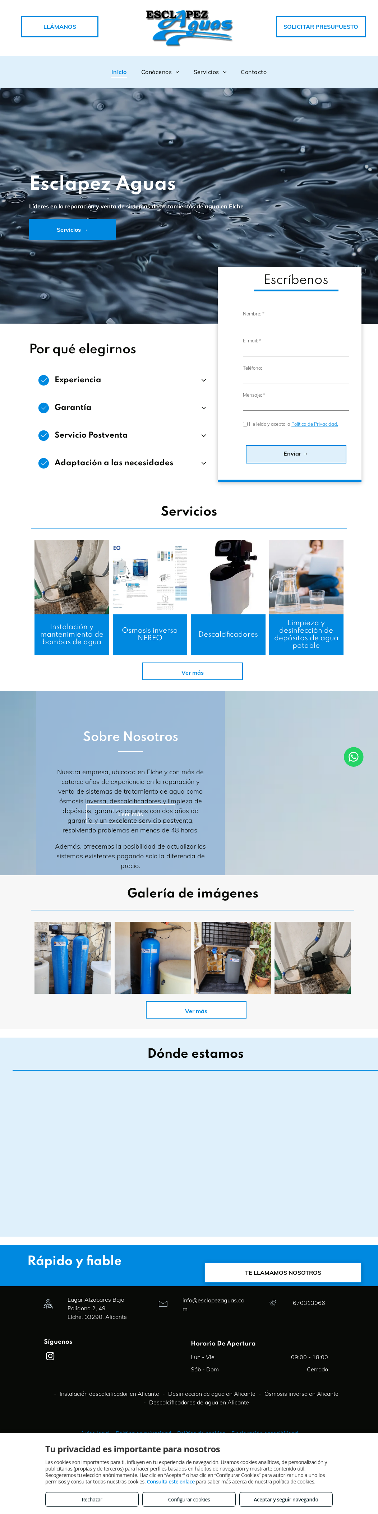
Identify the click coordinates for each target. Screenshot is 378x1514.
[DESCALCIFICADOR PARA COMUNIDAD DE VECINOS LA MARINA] (249, 1025)
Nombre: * (253, 377)
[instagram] (50, 1424)
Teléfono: (252, 432)
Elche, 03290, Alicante (97, 1384)
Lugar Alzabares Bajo (96, 1366)
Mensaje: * (254, 459)
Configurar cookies (189, 1499)
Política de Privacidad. (314, 488)
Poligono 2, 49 (87, 1375)
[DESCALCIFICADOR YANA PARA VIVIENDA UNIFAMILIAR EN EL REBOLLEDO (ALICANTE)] (329, 1025)
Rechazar (92, 1499)
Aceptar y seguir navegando (286, 1499)
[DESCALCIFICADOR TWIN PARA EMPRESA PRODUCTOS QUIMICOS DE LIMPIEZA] (169, 1025)
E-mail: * (252, 405)
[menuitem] (119, 71)
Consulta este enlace (171, 1481)
